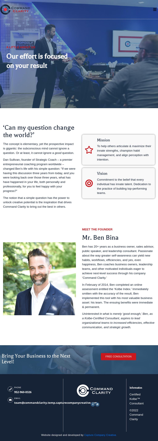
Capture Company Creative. (100, 435)
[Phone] (10, 389)
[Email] (10, 400)
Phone (17, 387)
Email (17, 398)
